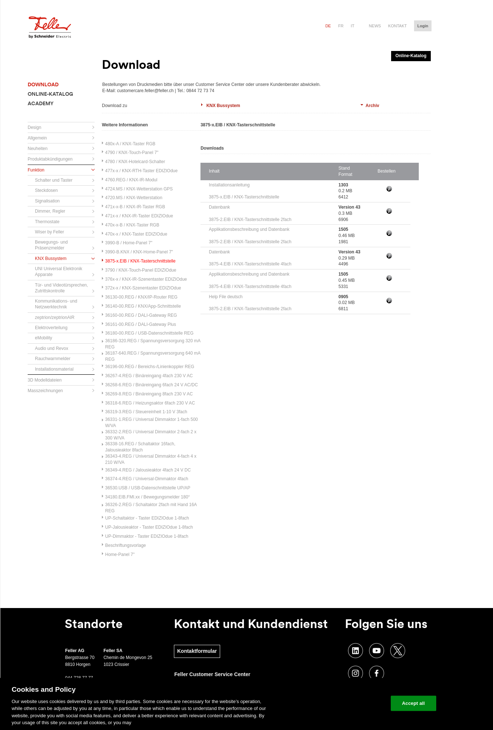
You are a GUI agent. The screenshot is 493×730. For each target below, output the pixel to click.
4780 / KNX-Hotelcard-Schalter (135, 161)
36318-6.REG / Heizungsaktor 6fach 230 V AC (150, 403)
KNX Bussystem (223, 105)
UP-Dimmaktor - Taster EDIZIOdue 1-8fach (146, 536)
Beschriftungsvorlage (125, 545)
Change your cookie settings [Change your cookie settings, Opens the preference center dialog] (351, 703)
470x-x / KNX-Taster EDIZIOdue (136, 234)
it (352, 26)
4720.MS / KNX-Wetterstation (133, 197)
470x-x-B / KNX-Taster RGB (132, 225)
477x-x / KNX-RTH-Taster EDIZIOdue (141, 170)
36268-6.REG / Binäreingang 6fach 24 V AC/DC (151, 384)
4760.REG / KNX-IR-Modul (131, 179)
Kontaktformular (197, 651)
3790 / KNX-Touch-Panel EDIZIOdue (140, 270)
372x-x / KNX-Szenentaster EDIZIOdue (143, 288)
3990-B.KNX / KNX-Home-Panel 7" (139, 251)
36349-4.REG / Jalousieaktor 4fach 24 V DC (148, 470)
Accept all (413, 703)
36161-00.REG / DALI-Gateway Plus (140, 324)
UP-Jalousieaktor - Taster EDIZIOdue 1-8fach (149, 527)
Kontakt (397, 26)
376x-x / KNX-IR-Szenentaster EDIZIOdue (146, 279)
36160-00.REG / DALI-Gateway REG (141, 315)
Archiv (372, 105)
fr (340, 26)
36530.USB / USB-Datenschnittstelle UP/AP (147, 487)
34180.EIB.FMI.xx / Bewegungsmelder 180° (147, 497)
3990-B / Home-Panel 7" (128, 242)
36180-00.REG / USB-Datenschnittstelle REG (149, 333)
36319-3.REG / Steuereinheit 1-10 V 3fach (146, 411)
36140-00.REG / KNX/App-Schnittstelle (143, 306)
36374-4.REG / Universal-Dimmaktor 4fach (146, 478)
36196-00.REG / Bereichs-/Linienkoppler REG (149, 366)
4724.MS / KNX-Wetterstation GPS (139, 189)
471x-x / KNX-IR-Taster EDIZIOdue (139, 215)
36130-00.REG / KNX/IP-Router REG (141, 297)
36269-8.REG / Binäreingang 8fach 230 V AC (149, 393)
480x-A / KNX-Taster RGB (130, 143)
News (375, 26)
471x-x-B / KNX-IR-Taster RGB (135, 206)
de (328, 26)
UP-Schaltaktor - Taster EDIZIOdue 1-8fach (147, 518)
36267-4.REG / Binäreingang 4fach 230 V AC (149, 375)
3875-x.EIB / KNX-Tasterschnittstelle (140, 261)
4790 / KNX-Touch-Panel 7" (131, 152)
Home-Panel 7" (120, 554)
